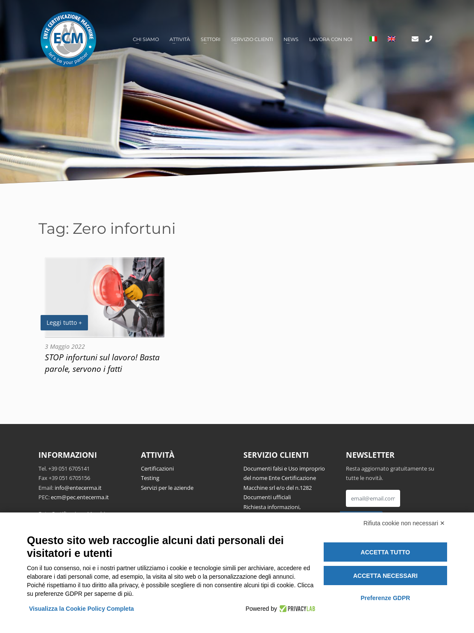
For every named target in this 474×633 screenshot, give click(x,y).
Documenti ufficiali (267, 497)
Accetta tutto (385, 552)
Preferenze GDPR (385, 598)
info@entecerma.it (78, 488)
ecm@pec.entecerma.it (80, 497)
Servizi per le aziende (167, 488)
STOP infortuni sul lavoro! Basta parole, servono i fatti (102, 362)
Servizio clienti (252, 39)
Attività (180, 39)
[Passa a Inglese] (391, 39)
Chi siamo (146, 39)
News (291, 39)
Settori (210, 39)
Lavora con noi (330, 39)
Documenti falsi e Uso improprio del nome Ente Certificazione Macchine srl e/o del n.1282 (284, 478)
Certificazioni (157, 468)
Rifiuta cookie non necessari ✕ (404, 523)
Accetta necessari (385, 575)
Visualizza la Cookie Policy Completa (81, 608)
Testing (150, 478)
